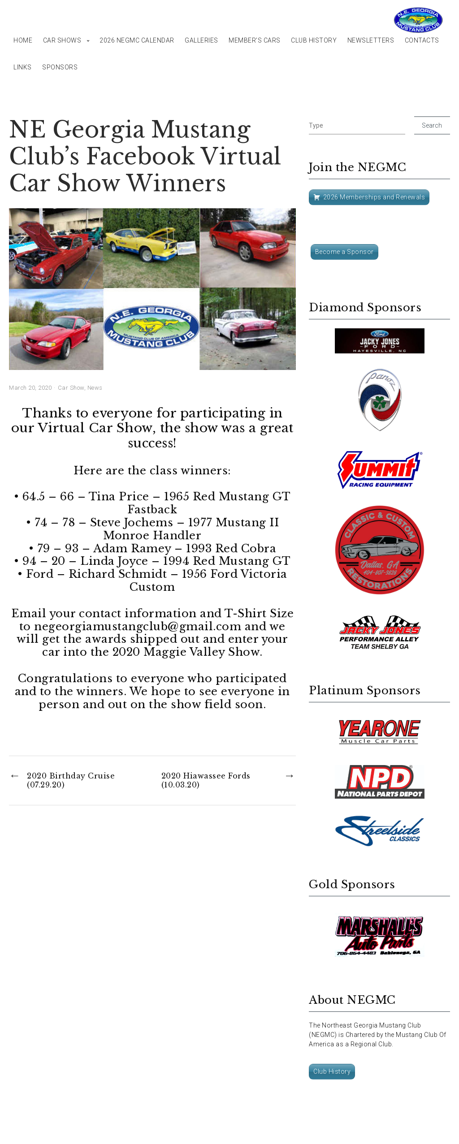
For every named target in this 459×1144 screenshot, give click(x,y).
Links (22, 67)
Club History (314, 40)
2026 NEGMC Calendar (137, 40)
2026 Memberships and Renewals (374, 197)
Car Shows (62, 40)
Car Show (71, 387)
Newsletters (370, 40)
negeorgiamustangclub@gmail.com (137, 626)
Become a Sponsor (344, 251)
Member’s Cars (255, 40)
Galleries (201, 40)
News (95, 387)
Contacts (422, 40)
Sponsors (60, 67)
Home (22, 40)
